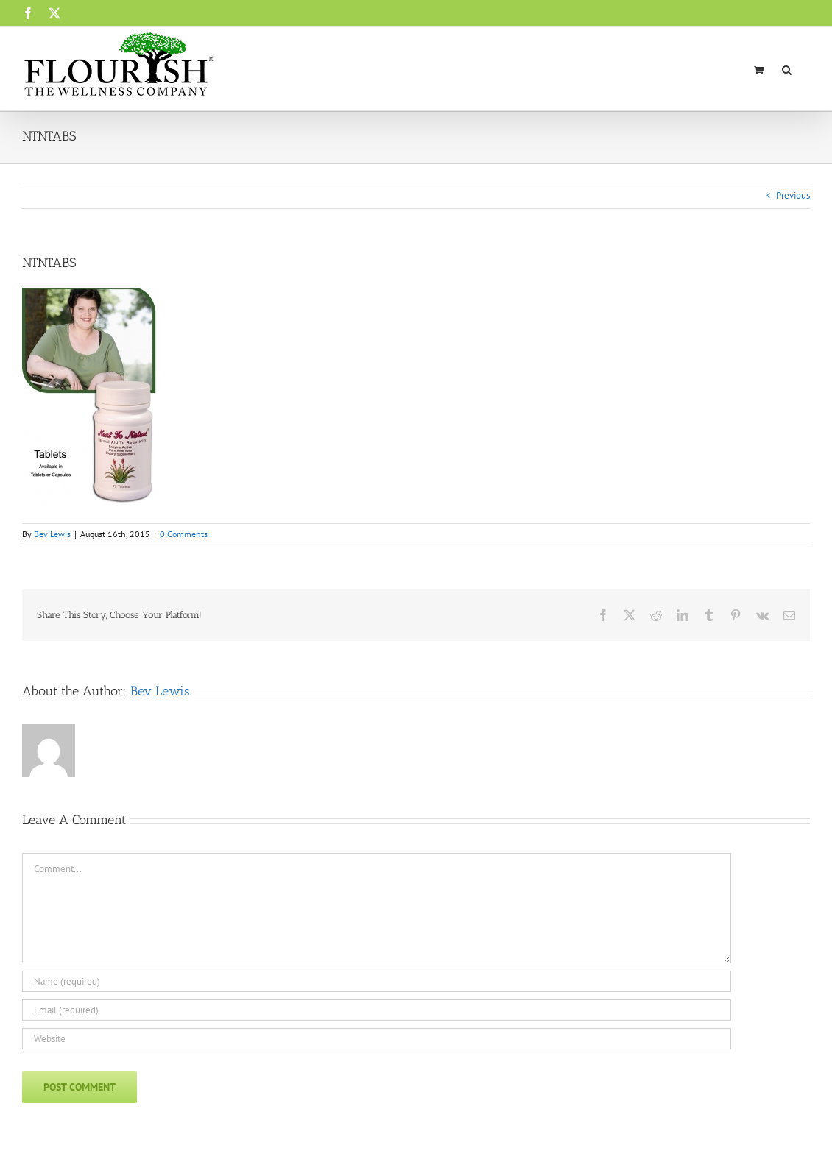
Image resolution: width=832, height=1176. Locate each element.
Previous (793, 195)
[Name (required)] (376, 981)
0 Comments (184, 533)
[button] (787, 68)
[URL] (376, 1038)
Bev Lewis (52, 533)
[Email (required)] (376, 1010)
